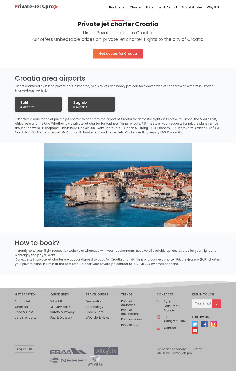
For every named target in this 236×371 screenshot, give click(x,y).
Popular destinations (130, 312)
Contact (170, 328)
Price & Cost (24, 312)
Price (149, 7)
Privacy (197, 349)
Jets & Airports (25, 317)
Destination (94, 301)
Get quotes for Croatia (118, 53)
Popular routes (131, 319)
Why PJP (213, 7)
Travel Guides (192, 7)
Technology (94, 307)
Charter (136, 7)
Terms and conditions (171, 349)
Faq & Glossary (61, 317)
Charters (21, 307)
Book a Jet (117, 7)
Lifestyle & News (97, 317)
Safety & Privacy (62, 312)
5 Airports (80, 107)
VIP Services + (60, 307)
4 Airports (27, 107)
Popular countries (128, 303)
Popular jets (129, 325)
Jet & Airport (167, 7)
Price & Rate (95, 312)
